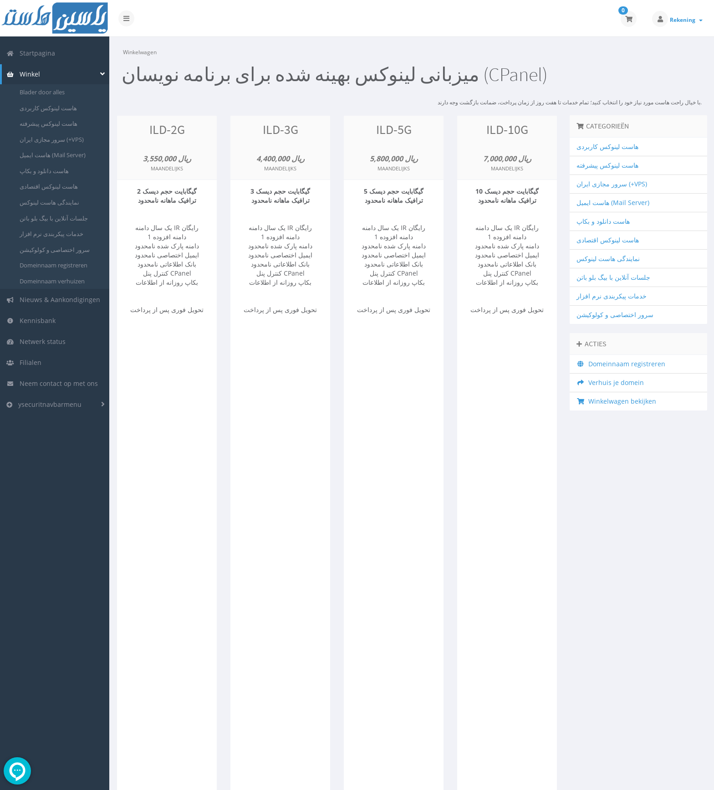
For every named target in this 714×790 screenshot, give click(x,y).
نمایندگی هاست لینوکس (49, 202)
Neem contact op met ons (52, 383)
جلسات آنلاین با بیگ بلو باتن (54, 218)
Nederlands (635, 776)
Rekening (686, 20)
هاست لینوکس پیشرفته (48, 123)
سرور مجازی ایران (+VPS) (52, 139)
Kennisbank (31, 320)
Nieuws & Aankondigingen (53, 299)
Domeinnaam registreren (53, 265)
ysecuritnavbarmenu (44, 404)
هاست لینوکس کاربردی (48, 108)
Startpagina (30, 53)
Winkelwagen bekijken (616, 401)
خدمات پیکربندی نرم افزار (51, 234)
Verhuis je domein (610, 382)
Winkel (23, 74)
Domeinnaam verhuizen (52, 281)
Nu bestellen (167, 348)
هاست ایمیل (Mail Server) (53, 155)
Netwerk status (36, 341)
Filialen (23, 362)
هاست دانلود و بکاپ (44, 171)
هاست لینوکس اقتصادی (49, 186)
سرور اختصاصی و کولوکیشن (55, 250)
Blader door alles (42, 92)
